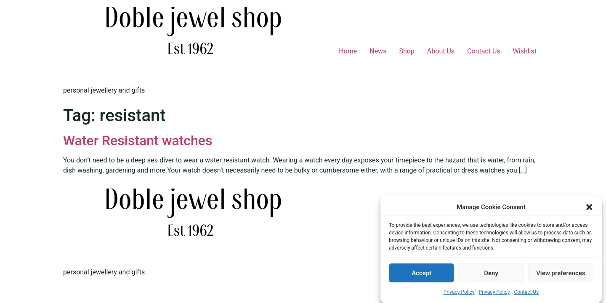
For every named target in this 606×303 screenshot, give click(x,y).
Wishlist (525, 51)
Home (348, 51)
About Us (440, 51)
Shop (406, 51)
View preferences (560, 273)
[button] (589, 207)
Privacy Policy (459, 292)
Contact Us (526, 292)
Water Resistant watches (137, 141)
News (377, 51)
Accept (421, 273)
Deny (491, 273)
